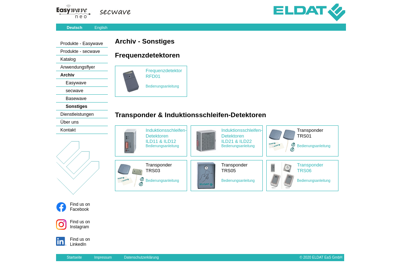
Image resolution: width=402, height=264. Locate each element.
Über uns (69, 122)
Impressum (103, 257)
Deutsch (74, 27)
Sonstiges (76, 106)
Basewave (76, 98)
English (101, 27)
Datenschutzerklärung (141, 257)
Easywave (76, 82)
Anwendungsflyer (77, 67)
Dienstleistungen (77, 114)
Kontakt (68, 130)
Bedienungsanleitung (162, 86)
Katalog (68, 59)
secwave (74, 90)
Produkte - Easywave (81, 43)
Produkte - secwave (80, 51)
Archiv (67, 75)
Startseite (74, 257)
